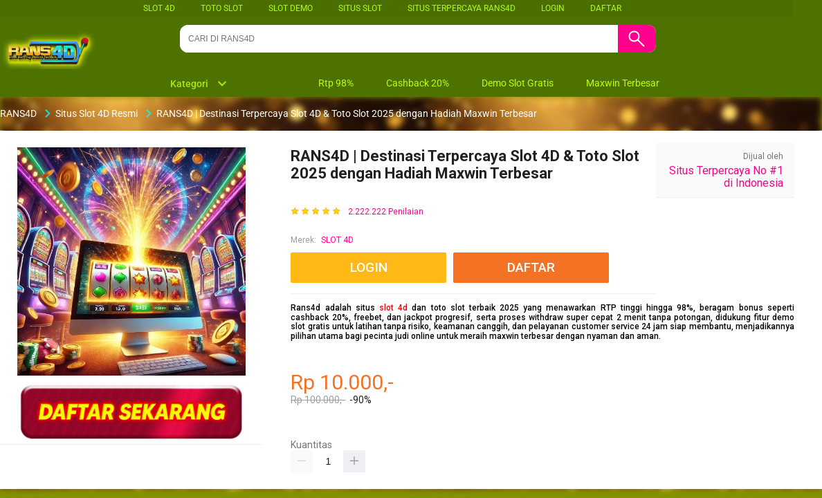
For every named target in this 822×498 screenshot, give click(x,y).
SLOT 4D (159, 8)
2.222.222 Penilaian (385, 212)
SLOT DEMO (290, 8)
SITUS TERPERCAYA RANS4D (461, 8)
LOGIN (553, 8)
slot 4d (393, 308)
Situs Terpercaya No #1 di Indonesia (726, 177)
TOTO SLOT (222, 8)
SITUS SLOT (360, 8)
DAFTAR (605, 8)
